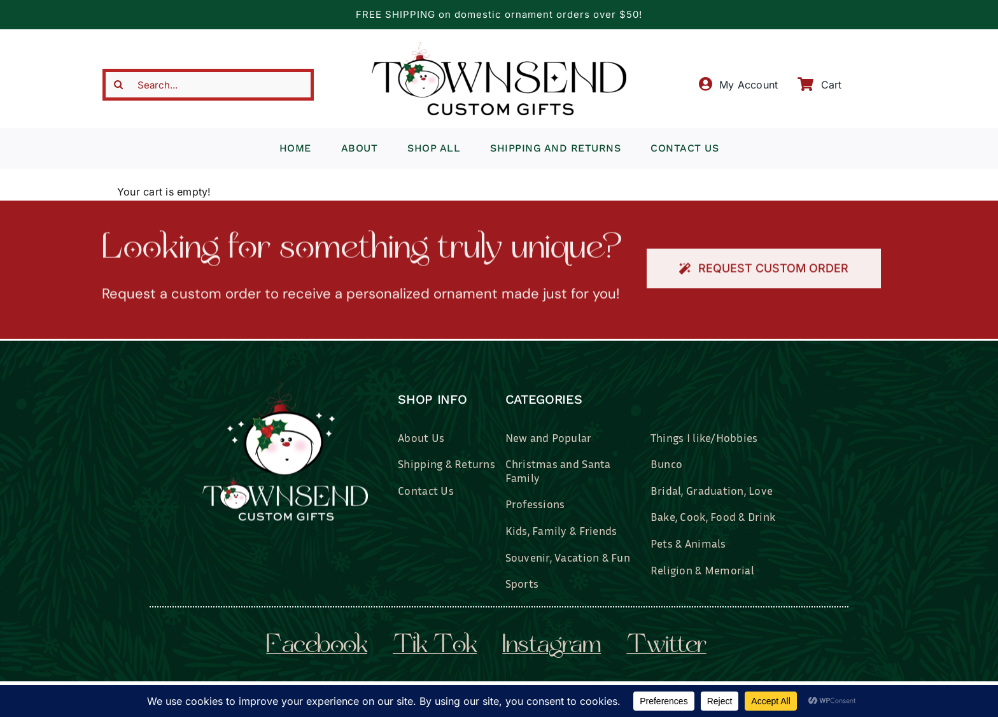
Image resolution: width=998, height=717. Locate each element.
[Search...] (208, 85)
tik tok (435, 646)
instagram (551, 646)
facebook (316, 646)
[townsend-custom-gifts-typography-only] (499, 47)
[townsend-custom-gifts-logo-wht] (285, 386)
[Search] (118, 85)
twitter (666, 646)
